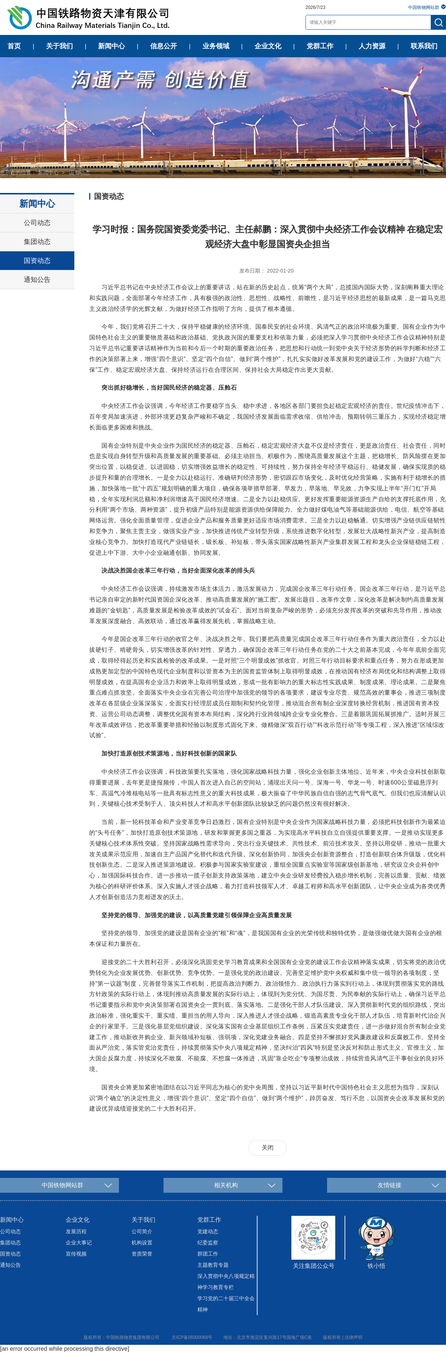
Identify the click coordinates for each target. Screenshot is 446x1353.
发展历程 (76, 1231)
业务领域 (216, 46)
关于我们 (59, 46)
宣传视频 (76, 1254)
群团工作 (207, 1254)
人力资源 (372, 46)
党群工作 (320, 46)
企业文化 (268, 46)
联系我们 (424, 46)
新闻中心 (111, 46)
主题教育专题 (213, 1265)
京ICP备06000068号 (192, 1337)
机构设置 (142, 1243)
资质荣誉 (142, 1254)
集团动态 (37, 241)
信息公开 (163, 46)
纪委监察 (207, 1243)
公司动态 (37, 222)
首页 (14, 46)
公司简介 (142, 1231)
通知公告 (37, 279)
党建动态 (207, 1231)
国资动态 (79, 172)
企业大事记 (79, 1243)
